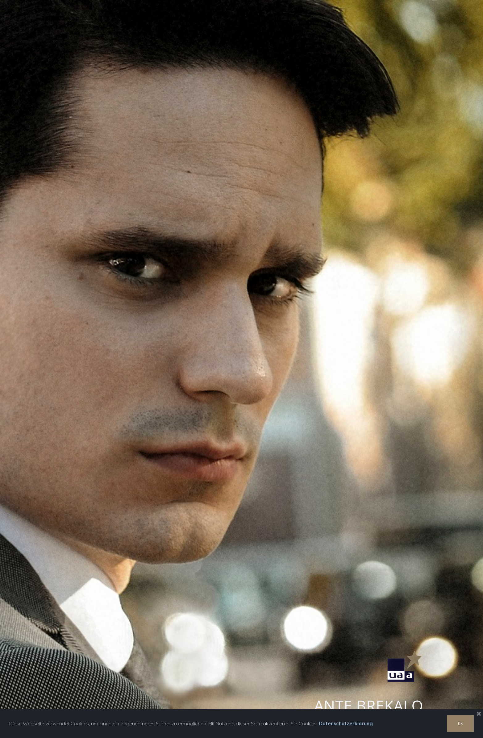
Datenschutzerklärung (346, 723)
